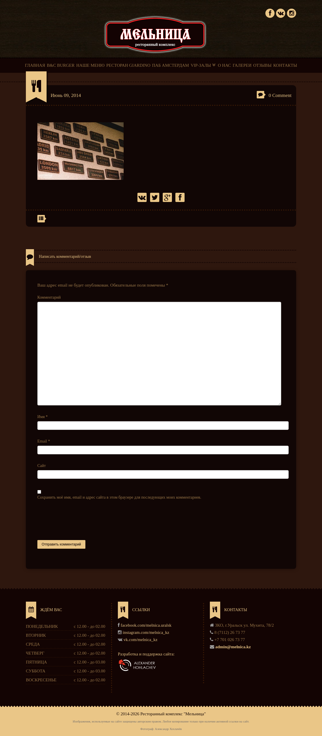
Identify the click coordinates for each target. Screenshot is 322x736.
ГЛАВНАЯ (35, 65)
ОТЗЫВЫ (262, 65)
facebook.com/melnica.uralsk (146, 625)
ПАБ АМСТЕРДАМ (170, 65)
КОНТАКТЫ (285, 65)
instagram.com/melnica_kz (146, 632)
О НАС (224, 65)
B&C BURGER (60, 65)
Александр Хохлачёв (168, 729)
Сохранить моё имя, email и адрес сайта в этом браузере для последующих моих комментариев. (119, 497)
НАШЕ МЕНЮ (90, 65)
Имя (42, 417)
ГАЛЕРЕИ (242, 65)
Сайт (41, 466)
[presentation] (81, 520)
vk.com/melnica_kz (141, 639)
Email (43, 441)
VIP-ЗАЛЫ (203, 65)
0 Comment (280, 95)
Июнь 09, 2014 (66, 95)
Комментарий (49, 297)
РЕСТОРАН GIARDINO (128, 65)
